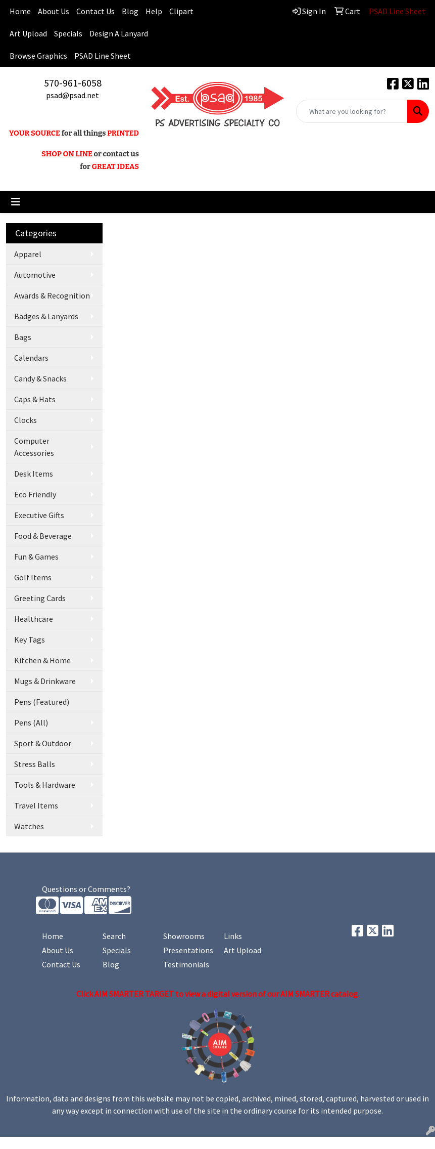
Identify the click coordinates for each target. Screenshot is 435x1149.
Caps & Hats (35, 399)
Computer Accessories (34, 447)
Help (154, 11)
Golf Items (33, 577)
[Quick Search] (352, 111)
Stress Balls (34, 764)
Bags (22, 337)
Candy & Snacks (40, 378)
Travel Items (36, 805)
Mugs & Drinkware (45, 681)
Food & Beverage (43, 536)
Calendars (31, 358)
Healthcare (33, 619)
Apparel (27, 254)
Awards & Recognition (52, 295)
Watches (29, 826)
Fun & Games (36, 556)
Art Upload (28, 33)
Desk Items (33, 474)
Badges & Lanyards (46, 316)
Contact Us (95, 11)
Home (52, 936)
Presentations (187, 950)
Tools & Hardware (44, 785)
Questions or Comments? (86, 889)
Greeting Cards (40, 598)
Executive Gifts (39, 515)
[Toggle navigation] (15, 202)
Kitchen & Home (42, 660)
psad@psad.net (72, 95)
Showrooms (184, 936)
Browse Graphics (38, 56)
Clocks (25, 420)
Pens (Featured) (41, 702)
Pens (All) (31, 722)
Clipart (181, 11)
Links (233, 936)
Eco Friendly (35, 494)
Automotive (35, 275)
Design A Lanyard (118, 33)
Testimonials (186, 964)
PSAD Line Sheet (102, 56)
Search (114, 936)
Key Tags (29, 639)
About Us (53, 11)
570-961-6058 (73, 82)
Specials (68, 33)
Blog (130, 11)
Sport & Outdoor (42, 743)
